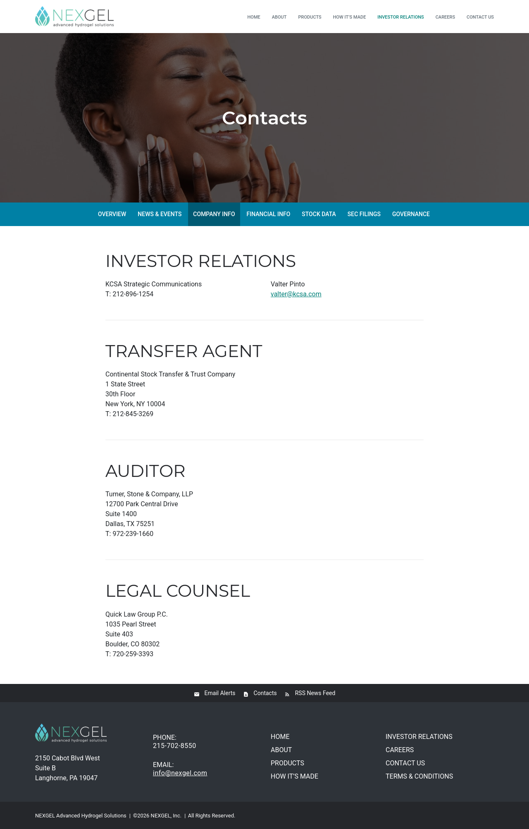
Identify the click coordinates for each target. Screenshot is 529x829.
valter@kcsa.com (296, 294)
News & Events (159, 214)
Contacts (265, 693)
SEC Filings (364, 214)
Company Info (214, 214)
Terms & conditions (419, 776)
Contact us (480, 17)
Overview (112, 214)
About (279, 17)
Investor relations (400, 17)
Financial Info (269, 214)
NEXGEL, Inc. (166, 815)
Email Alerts (220, 693)
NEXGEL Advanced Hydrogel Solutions (80, 815)
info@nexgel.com (180, 773)
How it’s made (349, 17)
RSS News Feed (315, 693)
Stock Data (319, 214)
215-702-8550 (174, 746)
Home (254, 17)
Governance (411, 214)
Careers (445, 17)
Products (310, 17)
